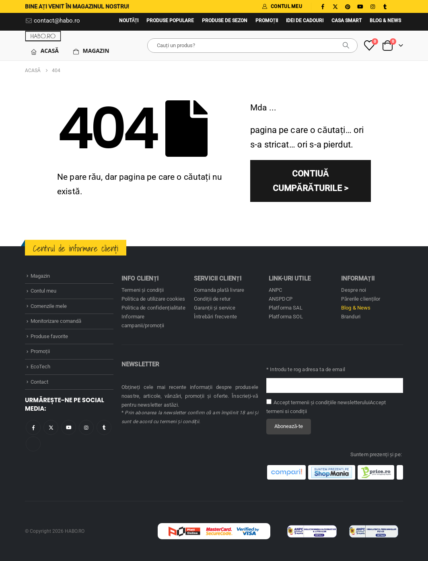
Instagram (86, 427)
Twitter (50, 427)
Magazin (91, 51)
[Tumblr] (385, 6)
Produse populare (170, 20)
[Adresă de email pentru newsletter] (334, 385)
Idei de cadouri (304, 20)
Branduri (350, 317)
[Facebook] (322, 6)
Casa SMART (346, 20)
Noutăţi (129, 20)
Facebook (33, 427)
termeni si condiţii (286, 411)
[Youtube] (360, 6)
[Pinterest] (347, 6)
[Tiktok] (397, 6)
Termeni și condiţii (142, 290)
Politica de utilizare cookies (153, 299)
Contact (39, 382)
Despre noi (353, 290)
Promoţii (266, 20)
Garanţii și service (215, 308)
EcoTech (40, 367)
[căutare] (346, 45)
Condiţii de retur (212, 299)
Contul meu (43, 291)
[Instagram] (372, 6)
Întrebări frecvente (215, 317)
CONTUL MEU (282, 6)
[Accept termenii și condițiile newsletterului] (269, 401)
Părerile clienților (361, 299)
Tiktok (33, 443)
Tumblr (104, 427)
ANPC (275, 290)
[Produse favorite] (369, 45)
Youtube (68, 427)
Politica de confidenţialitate (153, 308)
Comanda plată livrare (219, 290)
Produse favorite (49, 336)
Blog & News (385, 20)
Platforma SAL (285, 308)
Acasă (45, 51)
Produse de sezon (224, 20)
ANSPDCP (280, 299)
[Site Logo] (43, 36)
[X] (335, 6)
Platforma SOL (286, 317)
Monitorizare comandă (56, 321)
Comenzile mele (49, 306)
